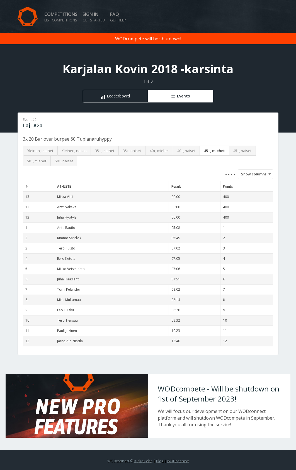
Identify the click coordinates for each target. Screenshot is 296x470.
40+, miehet (159, 150)
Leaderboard (118, 96)
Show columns (252, 174)
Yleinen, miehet (40, 150)
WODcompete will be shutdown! (148, 39)
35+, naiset (132, 150)
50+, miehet (36, 160)
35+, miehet (104, 150)
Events (183, 96)
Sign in (94, 17)
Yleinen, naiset (74, 150)
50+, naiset (64, 160)
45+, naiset (242, 150)
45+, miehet (214, 150)
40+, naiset (186, 150)
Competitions (60, 17)
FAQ (118, 17)
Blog (159, 460)
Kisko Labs (143, 460)
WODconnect (178, 460)
